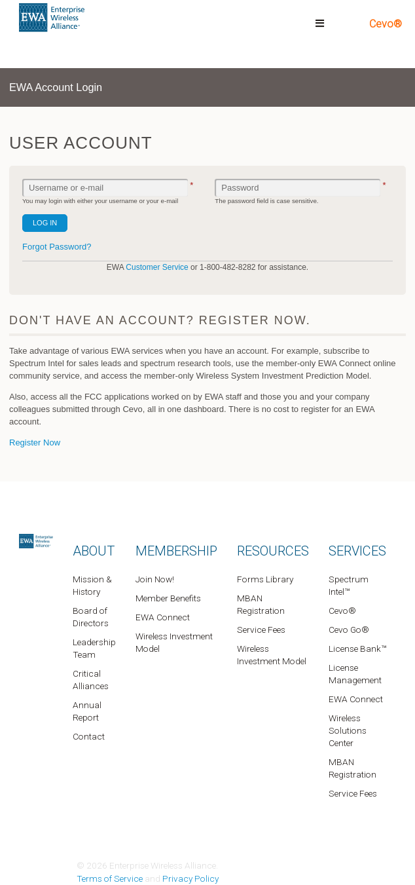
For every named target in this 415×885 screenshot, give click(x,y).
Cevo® (385, 24)
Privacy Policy (190, 878)
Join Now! (154, 579)
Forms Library (265, 579)
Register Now (34, 442)
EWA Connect (162, 617)
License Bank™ (357, 648)
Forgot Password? (57, 247)
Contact (89, 736)
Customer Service (157, 267)
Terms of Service (110, 878)
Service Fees (261, 629)
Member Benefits (168, 598)
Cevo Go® (349, 629)
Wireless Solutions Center (348, 730)
